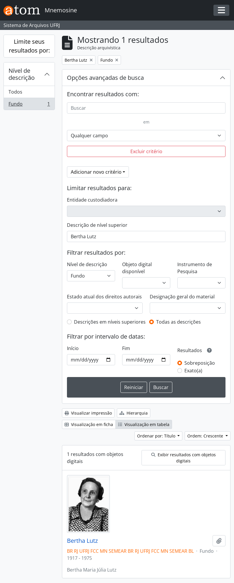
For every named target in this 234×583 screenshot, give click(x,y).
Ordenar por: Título (156, 436)
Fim (126, 348)
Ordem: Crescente (205, 436)
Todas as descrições (178, 322)
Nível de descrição (22, 74)
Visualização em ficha (89, 424)
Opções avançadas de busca (105, 78)
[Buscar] (146, 108)
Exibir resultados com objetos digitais (183, 458)
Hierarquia (133, 413)
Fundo (29, 105)
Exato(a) (193, 370)
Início (73, 348)
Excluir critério (146, 151)
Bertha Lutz (82, 540)
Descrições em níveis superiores (110, 322)
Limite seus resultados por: (29, 46)
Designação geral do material (182, 296)
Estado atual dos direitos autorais (104, 296)
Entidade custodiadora (92, 200)
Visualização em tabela (143, 424)
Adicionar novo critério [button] (96, 172)
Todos (15, 92)
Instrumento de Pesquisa (194, 268)
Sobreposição (199, 363)
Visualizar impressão (88, 413)
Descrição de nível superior (97, 225)
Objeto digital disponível (137, 268)
